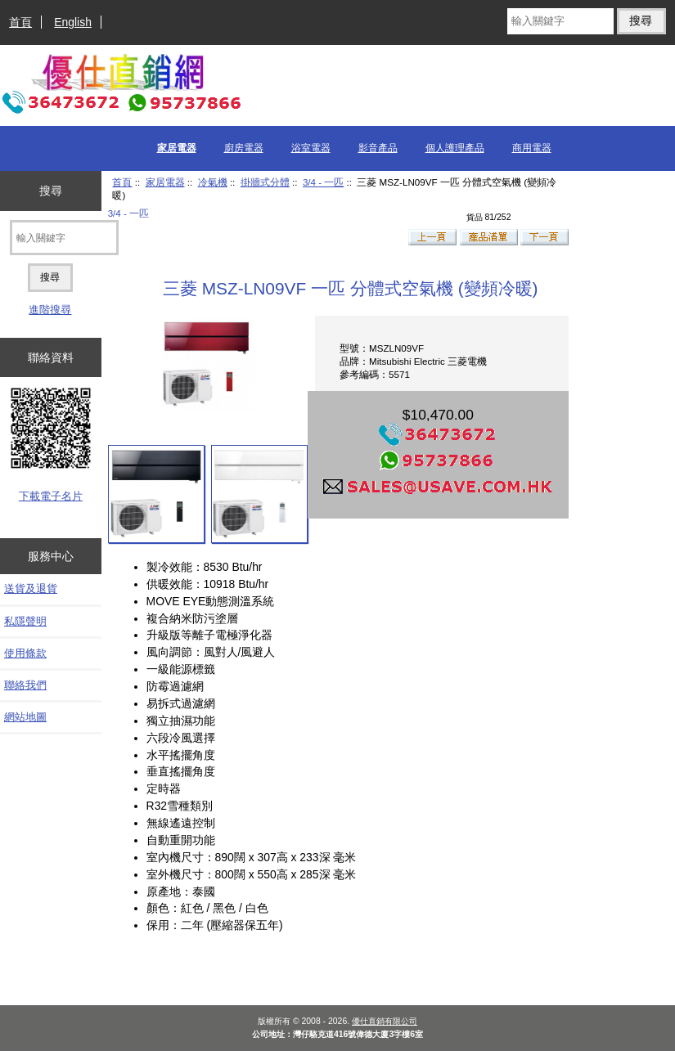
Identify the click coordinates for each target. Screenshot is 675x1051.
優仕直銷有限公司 (384, 1021)
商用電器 (531, 148)
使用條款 (25, 653)
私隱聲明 (25, 621)
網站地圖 (25, 717)
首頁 (20, 22)
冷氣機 (212, 182)
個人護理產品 (454, 148)
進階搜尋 (50, 309)
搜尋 (50, 190)
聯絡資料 (51, 357)
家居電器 (165, 182)
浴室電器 (311, 148)
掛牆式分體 (265, 182)
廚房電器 (243, 148)
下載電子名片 (51, 496)
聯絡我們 (25, 685)
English (73, 22)
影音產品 (378, 148)
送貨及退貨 (30, 588)
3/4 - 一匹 (323, 182)
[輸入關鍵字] (560, 21)
